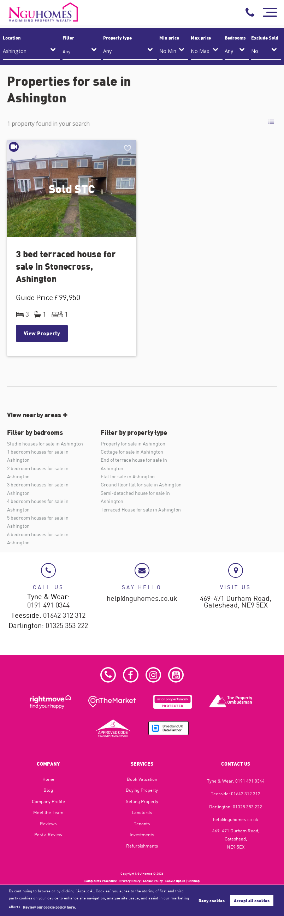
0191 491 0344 (48, 605)
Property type (117, 38)
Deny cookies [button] (212, 900)
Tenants (142, 823)
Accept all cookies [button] (252, 900)
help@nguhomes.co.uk (142, 599)
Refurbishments (142, 846)
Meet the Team (48, 812)
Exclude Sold (264, 38)
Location (12, 38)
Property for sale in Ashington (133, 444)
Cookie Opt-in (175, 881)
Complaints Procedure (100, 881)
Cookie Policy (153, 881)
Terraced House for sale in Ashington (141, 510)
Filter (69, 38)
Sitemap (194, 881)
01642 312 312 (64, 615)
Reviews (48, 823)
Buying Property (142, 790)
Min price (169, 38)
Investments (142, 834)
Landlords (142, 812)
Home (48, 779)
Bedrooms (235, 38)
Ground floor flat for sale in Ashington (141, 484)
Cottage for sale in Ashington (132, 452)
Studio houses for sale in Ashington (45, 444)
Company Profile (48, 801)
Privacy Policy (130, 881)
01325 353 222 (67, 626)
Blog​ (48, 790)
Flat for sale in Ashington (128, 476)
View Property (42, 333)
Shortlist (128, 148)
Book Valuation (142, 779)
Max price (201, 38)
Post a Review (48, 834)
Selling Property (142, 801)
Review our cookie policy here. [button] (49, 906)
